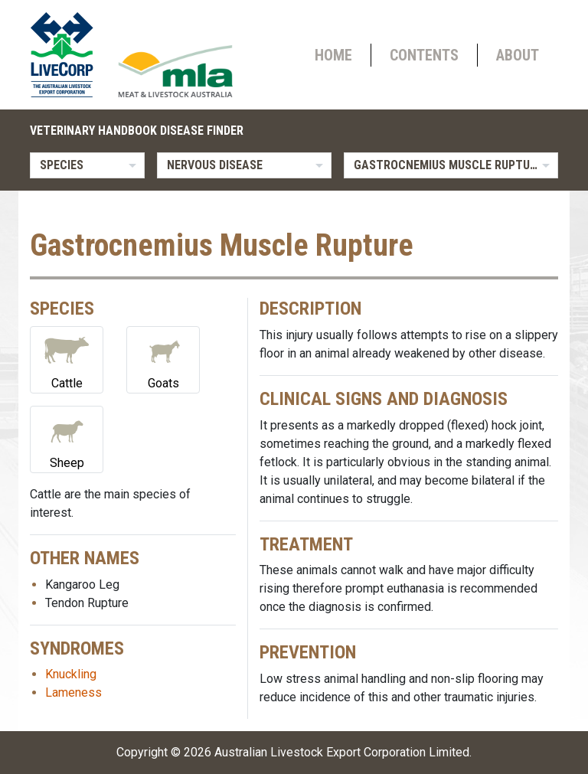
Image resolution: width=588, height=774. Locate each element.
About (517, 55)
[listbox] (87, 165)
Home (333, 55)
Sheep (66, 438)
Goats (163, 358)
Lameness (73, 692)
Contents (424, 55)
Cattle (66, 358)
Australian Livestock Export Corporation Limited (341, 752)
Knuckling (70, 674)
